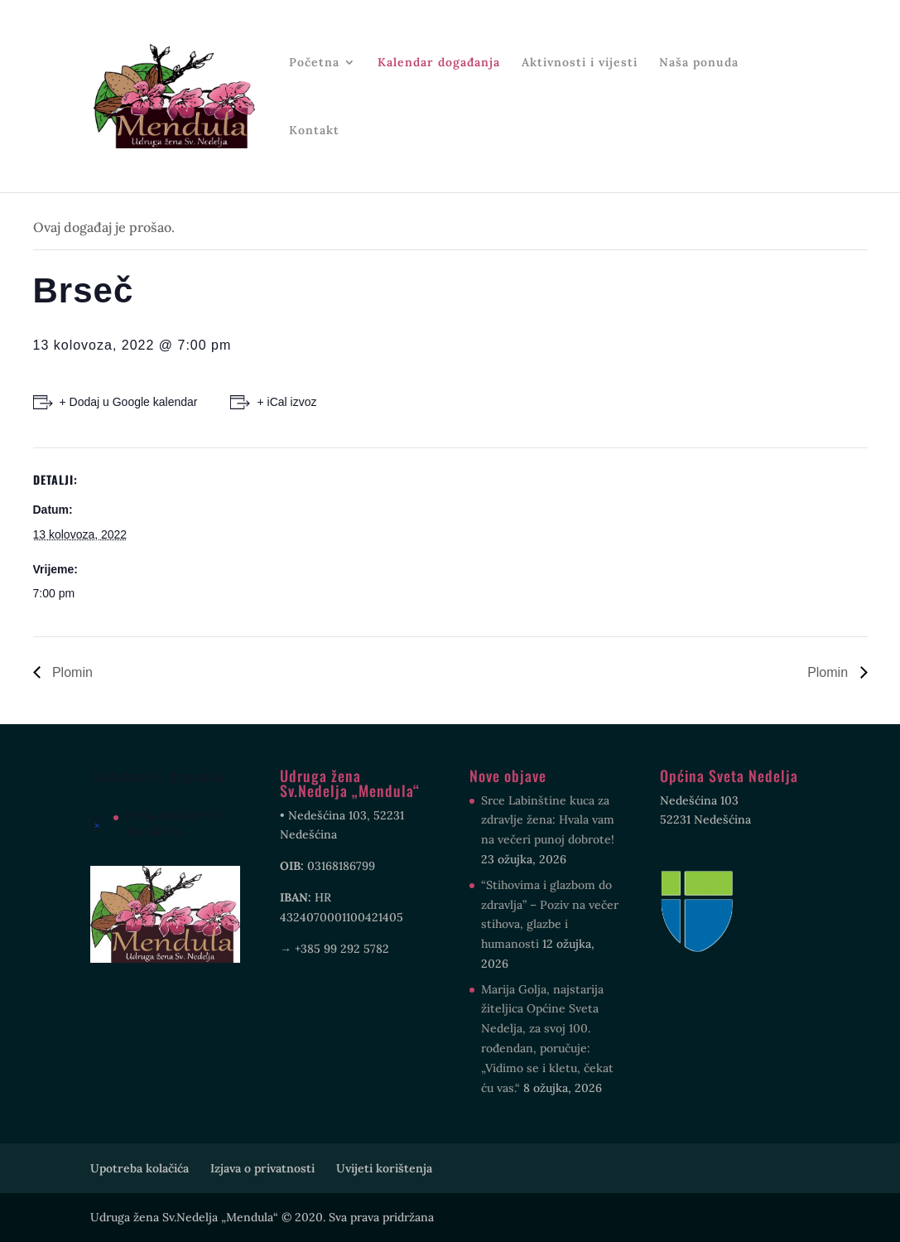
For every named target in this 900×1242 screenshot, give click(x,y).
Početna (314, 63)
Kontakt (314, 131)
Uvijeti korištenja (384, 1168)
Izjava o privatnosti (262, 1168)
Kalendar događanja (439, 63)
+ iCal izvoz (286, 401)
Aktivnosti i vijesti (580, 63)
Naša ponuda (699, 63)
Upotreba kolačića (139, 1168)
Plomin (71, 672)
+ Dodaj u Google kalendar (129, 401)
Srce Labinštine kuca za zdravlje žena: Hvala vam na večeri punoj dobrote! (547, 820)
